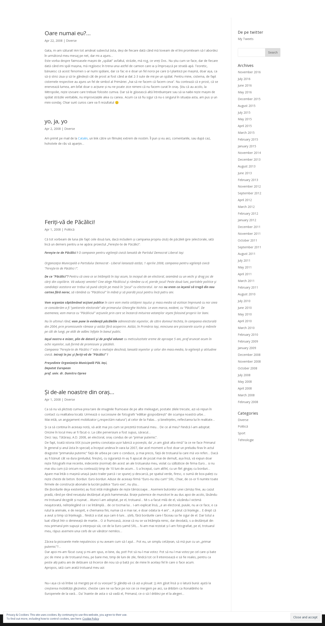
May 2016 (245, 92)
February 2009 (248, 341)
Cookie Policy (90, 619)
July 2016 (244, 79)
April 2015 (245, 126)
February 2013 (248, 180)
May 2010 (245, 314)
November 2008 (249, 361)
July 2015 (244, 112)
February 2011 (248, 287)
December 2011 (249, 227)
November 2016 (249, 72)
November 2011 (249, 233)
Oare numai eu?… (68, 33)
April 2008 (245, 388)
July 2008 (244, 375)
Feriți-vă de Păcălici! (70, 222)
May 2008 (245, 381)
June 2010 (245, 308)
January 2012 (247, 220)
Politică (69, 229)
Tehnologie (246, 440)
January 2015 (247, 146)
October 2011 (247, 240)
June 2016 (245, 85)
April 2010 (245, 321)
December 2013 (249, 159)
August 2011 (246, 254)
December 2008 (249, 355)
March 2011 (246, 281)
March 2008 (246, 395)
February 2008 (248, 402)
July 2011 (244, 260)
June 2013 (245, 173)
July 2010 (244, 301)
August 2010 (246, 294)
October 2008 (247, 368)
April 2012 (245, 200)
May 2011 (245, 267)
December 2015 (249, 99)
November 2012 (249, 186)
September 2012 (249, 193)
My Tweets (246, 39)
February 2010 (248, 334)
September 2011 (249, 247)
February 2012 (248, 213)
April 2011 (245, 274)
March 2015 (246, 132)
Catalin (83, 138)
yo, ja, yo (56, 121)
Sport (241, 433)
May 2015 (245, 119)
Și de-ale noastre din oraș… (79, 392)
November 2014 (249, 153)
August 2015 (246, 106)
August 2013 (246, 166)
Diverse (71, 40)
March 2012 (246, 207)
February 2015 (248, 139)
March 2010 (246, 328)
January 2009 (247, 348)
